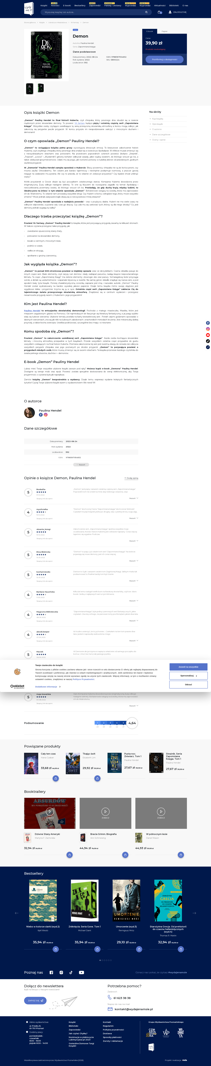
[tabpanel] (43, 915)
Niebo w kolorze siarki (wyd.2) (43, 926)
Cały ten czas (48, 754)
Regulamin (108, 1026)
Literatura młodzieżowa (57, 22)
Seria (75, 30)
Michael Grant (84, 930)
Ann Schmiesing (98, 838)
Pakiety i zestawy (112, 5)
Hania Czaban (47, 757)
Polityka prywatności (113, 1030)
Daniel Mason (152, 838)
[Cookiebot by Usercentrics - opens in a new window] (17, 1061)
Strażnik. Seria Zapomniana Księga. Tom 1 (174, 756)
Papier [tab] (165, 31)
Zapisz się (35, 1000)
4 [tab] (106, 960)
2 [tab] (102, 960)
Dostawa (107, 1033)
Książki (44, 5)
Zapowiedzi (95, 5)
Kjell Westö (43, 930)
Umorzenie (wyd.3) (126, 926)
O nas (185, 5)
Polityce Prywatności (83, 1053)
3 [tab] (104, 960)
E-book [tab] (150, 31)
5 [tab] (108, 960)
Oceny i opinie (159, 140)
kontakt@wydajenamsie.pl (130, 1009)
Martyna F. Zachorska (45, 838)
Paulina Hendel (87, 43)
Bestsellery (79, 5)
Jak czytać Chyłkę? (78, 1033)
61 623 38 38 (119, 998)
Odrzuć (188, 1058)
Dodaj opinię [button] (132, 478)
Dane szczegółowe (161, 134)
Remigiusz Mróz (126, 930)
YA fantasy (75, 22)
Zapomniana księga (86, 47)
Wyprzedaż (130, 5)
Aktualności (160, 5)
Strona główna (30, 22)
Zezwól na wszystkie (188, 1041)
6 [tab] (111, 960)
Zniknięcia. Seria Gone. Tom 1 (85, 926)
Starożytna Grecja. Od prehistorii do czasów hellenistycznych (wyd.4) (168, 929)
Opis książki (157, 124)
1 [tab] (100, 960)
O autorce (157, 129)
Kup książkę (157, 119)
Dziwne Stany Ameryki (47, 834)
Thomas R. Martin (168, 935)
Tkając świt (89, 754)
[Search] (91, 12)
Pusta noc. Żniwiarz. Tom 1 (132, 755)
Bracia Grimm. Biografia (103, 834)
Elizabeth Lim (89, 757)
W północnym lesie (156, 834)
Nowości (55, 5)
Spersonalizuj (188, 1049)
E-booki (67, 5)
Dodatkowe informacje (46, 1061)
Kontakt (107, 1022)
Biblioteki (174, 5)
